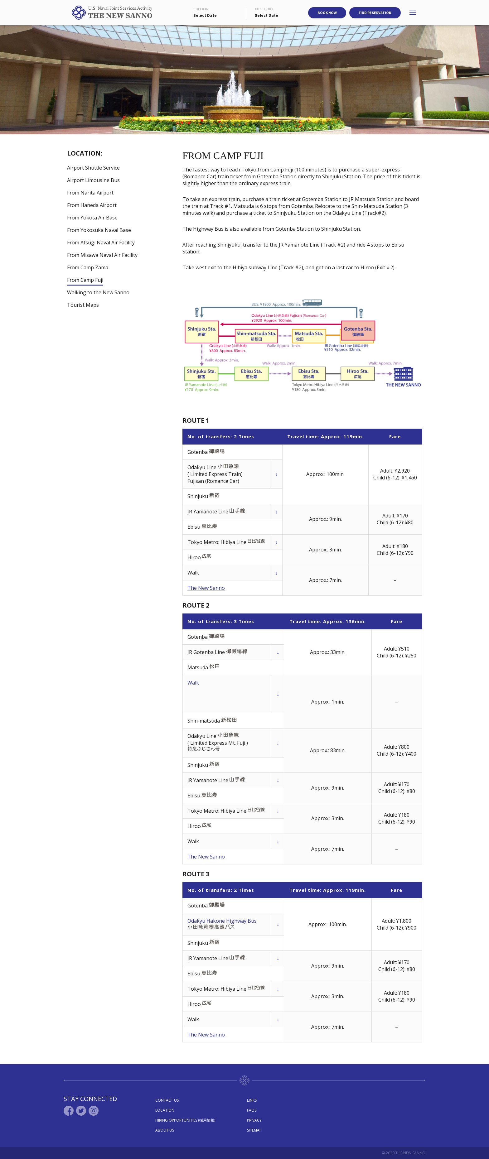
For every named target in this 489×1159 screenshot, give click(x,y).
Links (252, 1100)
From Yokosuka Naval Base (99, 230)
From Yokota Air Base (92, 217)
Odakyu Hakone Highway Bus (222, 920)
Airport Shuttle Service (93, 167)
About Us (164, 1130)
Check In (201, 9)
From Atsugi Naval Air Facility (101, 242)
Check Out (264, 9)
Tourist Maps (83, 304)
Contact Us (167, 1100)
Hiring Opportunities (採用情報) (185, 1120)
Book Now (327, 12)
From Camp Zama (87, 267)
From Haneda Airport (92, 205)
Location (164, 1110)
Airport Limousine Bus (93, 180)
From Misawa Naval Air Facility (102, 255)
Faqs (251, 1110)
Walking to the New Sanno (98, 292)
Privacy (254, 1120)
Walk (193, 682)
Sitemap (254, 1130)
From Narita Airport (90, 192)
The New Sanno (206, 587)
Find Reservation (375, 12)
